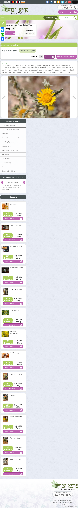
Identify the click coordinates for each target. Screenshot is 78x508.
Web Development (70, 506)
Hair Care (5, 134)
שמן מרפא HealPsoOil (14, 332)
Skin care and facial (8, 125)
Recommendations (8, 167)
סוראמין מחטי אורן (16, 374)
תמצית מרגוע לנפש (16, 268)
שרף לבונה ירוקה (16, 459)
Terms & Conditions (8, 171)
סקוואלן (12, 395)
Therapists (5, 154)
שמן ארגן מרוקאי (15, 225)
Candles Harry (6, 163)
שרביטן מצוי (14, 310)
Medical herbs (6, 146)
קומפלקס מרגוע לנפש (17, 246)
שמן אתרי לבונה (15, 353)
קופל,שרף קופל (15, 438)
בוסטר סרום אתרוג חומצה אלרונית (16, 418)
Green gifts (6, 159)
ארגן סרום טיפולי (16, 289)
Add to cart (10, 218)
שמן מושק (13, 204)
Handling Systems (8, 142)
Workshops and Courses (10, 150)
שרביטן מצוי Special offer (18, 25)
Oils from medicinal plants (10, 129)
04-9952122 (66, 7)
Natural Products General (10, 138)
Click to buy (8, 33)
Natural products (13, 121)
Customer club (49, 18)
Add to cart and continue (66, 57)
